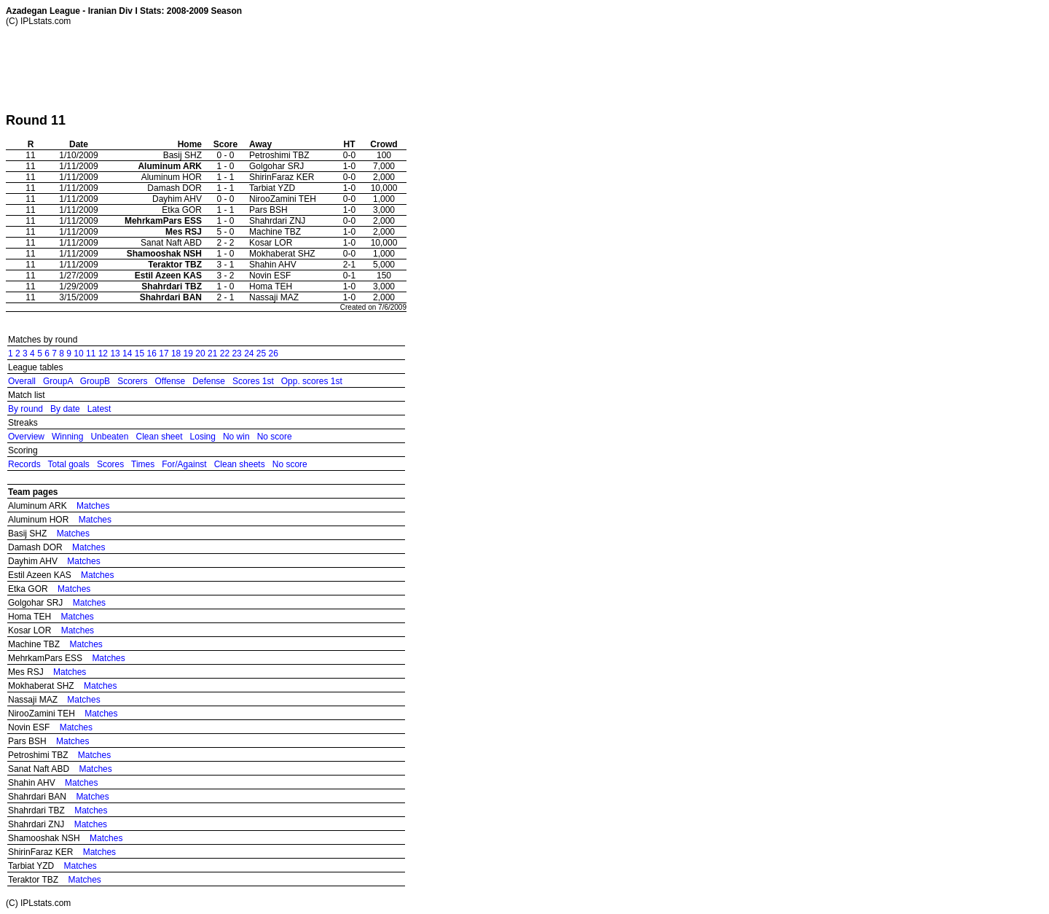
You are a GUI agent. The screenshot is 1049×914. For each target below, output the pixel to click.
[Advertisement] (271, 69)
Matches (92, 506)
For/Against (184, 464)
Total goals (68, 464)
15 (139, 353)
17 (163, 353)
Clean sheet (158, 436)
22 (224, 353)
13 (114, 353)
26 (273, 353)
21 (212, 353)
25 (261, 353)
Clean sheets (239, 464)
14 (127, 353)
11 (90, 353)
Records (24, 464)
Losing (203, 436)
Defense (208, 381)
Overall (22, 381)
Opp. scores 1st (311, 381)
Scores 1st (253, 381)
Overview (26, 436)
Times (142, 464)
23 (236, 353)
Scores (110, 464)
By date (65, 409)
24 (249, 353)
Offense (169, 381)
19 (188, 353)
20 (200, 353)
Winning (67, 436)
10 (78, 353)
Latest (99, 409)
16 (152, 353)
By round (25, 409)
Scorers (132, 381)
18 (176, 353)
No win (236, 436)
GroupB (95, 381)
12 (103, 353)
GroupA (58, 381)
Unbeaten (109, 436)
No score (274, 436)
